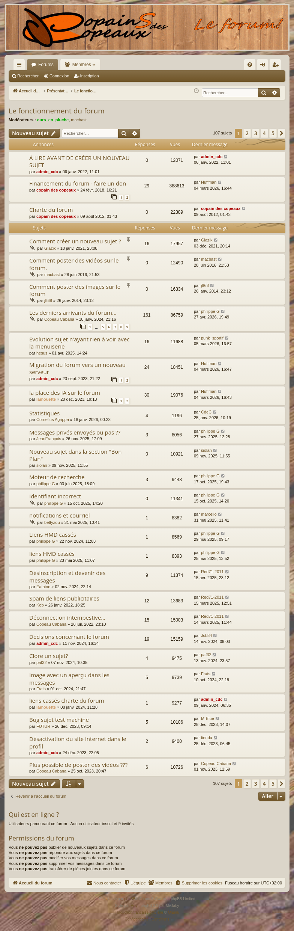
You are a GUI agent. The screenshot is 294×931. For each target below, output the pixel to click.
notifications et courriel (59, 515)
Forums (46, 64)
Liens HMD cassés (52, 534)
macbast (79, 120)
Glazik (50, 248)
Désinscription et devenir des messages (67, 576)
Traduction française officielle (139, 912)
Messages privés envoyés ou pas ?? (74, 432)
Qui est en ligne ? (34, 814)
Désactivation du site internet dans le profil (77, 742)
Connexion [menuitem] (264, 66)
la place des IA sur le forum (64, 392)
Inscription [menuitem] (277, 66)
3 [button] (255, 133)
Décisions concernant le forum (69, 636)
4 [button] (264, 133)
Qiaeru (173, 912)
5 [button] (273, 133)
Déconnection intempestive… (67, 617)
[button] (281, 133)
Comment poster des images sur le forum (74, 290)
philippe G (210, 311)
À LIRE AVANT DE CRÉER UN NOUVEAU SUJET (79, 161)
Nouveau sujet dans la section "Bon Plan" (75, 455)
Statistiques (44, 413)
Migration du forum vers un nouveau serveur (77, 368)
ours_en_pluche (53, 120)
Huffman (208, 182)
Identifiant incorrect (55, 496)
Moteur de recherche (56, 477)
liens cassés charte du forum (66, 700)
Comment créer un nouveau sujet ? (75, 241)
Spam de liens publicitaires (64, 598)
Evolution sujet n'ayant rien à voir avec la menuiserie (79, 342)
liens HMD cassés (52, 553)
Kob (40, 605)
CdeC (206, 412)
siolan (41, 465)
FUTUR (43, 726)
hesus (41, 353)
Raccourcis (20, 66)
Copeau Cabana (59, 319)
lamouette (46, 399)
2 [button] (247, 133)
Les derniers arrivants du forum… (73, 312)
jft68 (48, 300)
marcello (209, 514)
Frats (41, 689)
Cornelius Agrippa (52, 419)
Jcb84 (206, 635)
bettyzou (52, 522)
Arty (134, 906)
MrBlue (207, 718)
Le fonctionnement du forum (57, 111)
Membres (81, 64)
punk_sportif (212, 338)
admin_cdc (47, 171)
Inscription (89, 76)
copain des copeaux (56, 190)
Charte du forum (51, 209)
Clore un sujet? (48, 655)
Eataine (43, 586)
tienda (206, 737)
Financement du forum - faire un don (77, 183)
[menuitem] (169, 64)
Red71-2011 (212, 571)
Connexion (59, 76)
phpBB (129, 899)
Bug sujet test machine (59, 719)
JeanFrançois (48, 438)
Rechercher (28, 76)
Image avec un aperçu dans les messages (69, 678)
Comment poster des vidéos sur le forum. (73, 264)
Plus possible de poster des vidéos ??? (78, 764)
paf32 (41, 662)
